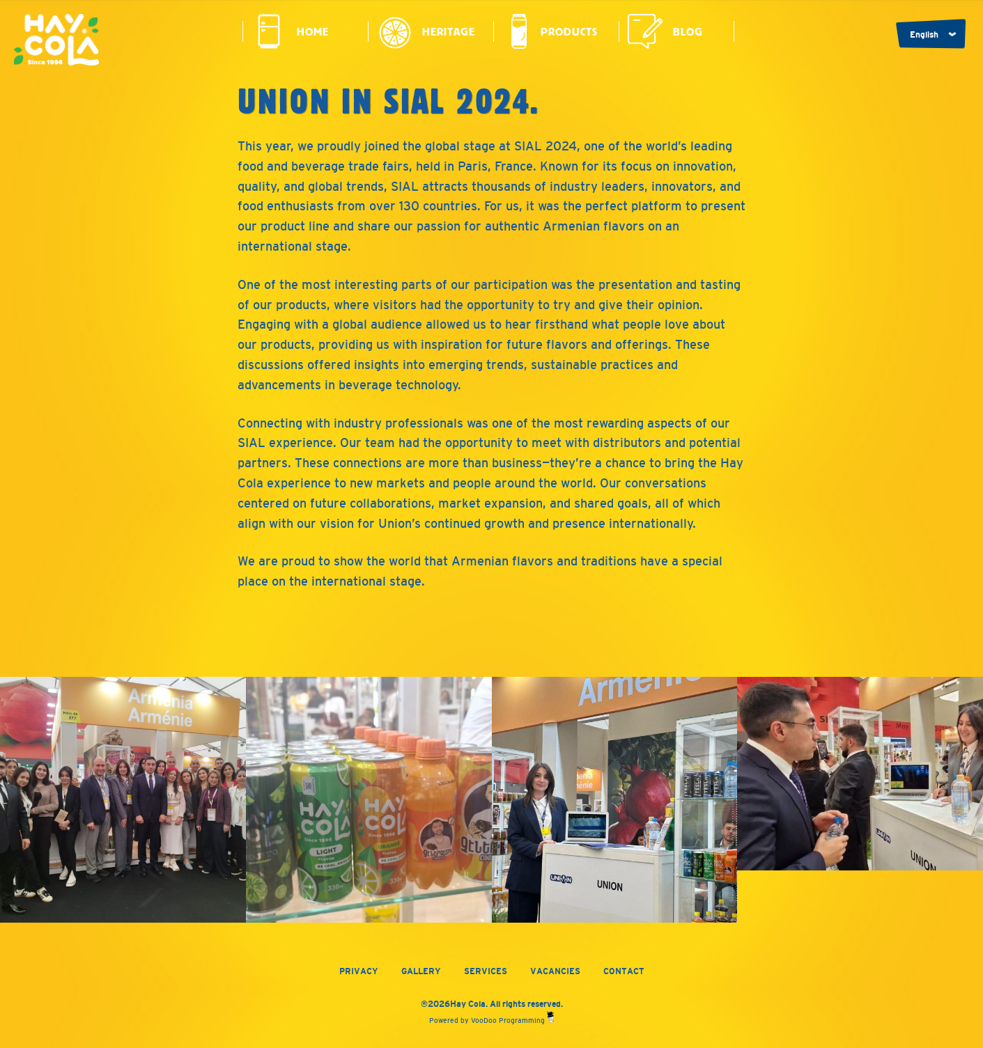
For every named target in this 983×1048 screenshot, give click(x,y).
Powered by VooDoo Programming (491, 1020)
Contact (623, 971)
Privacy (358, 971)
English (924, 35)
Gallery (421, 971)
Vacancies (555, 971)
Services (485, 971)
